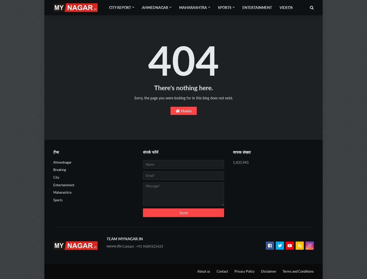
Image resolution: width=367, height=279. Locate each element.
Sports (58, 200)
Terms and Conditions (298, 271)
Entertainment (63, 185)
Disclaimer (268, 271)
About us (203, 271)
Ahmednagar (62, 162)
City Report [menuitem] (120, 7)
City (56, 177)
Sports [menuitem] (224, 7)
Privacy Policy (244, 271)
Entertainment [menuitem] (257, 7)
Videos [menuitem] (286, 7)
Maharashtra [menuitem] (193, 7)
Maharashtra (62, 192)
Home (184, 111)
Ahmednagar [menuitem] (155, 7)
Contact (222, 271)
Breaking (59, 170)
